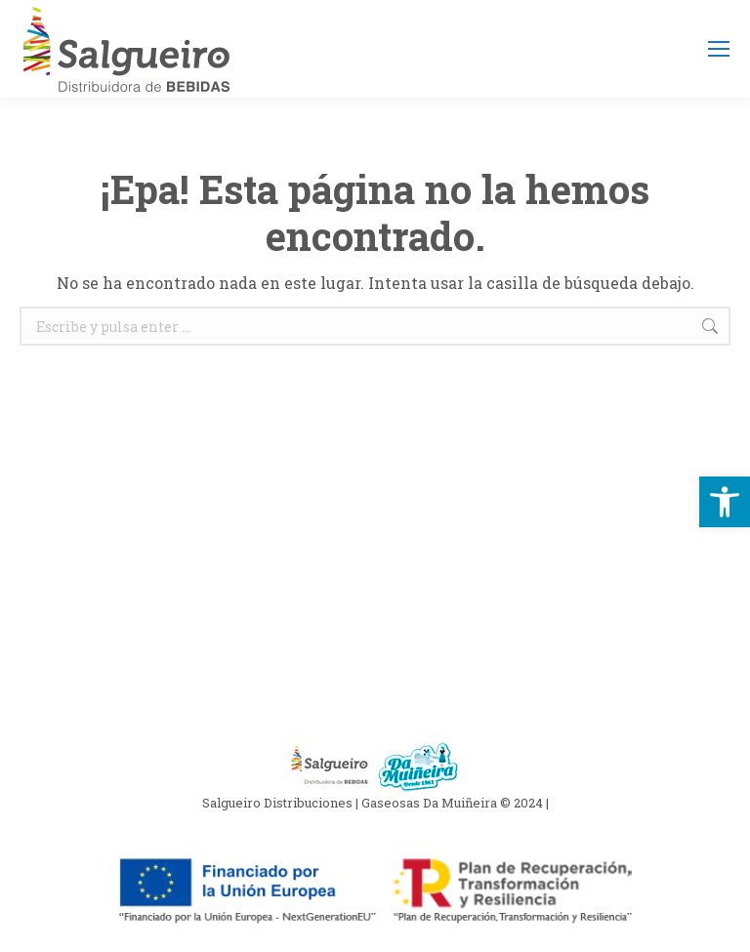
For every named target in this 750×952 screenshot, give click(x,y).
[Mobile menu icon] (718, 49)
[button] (724, 501)
